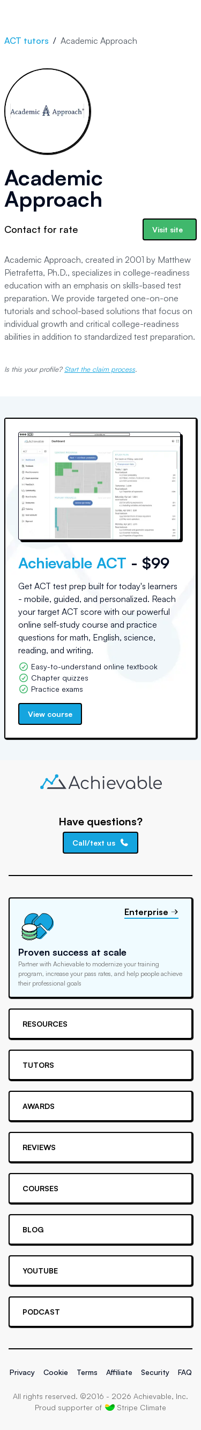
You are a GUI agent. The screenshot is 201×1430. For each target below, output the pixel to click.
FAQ (185, 1372)
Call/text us (100, 842)
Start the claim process (99, 369)
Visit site (167, 229)
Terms (87, 1372)
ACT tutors (26, 40)
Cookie (55, 1372)
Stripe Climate (135, 1407)
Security (155, 1372)
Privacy (22, 1372)
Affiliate (119, 1372)
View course (50, 713)
